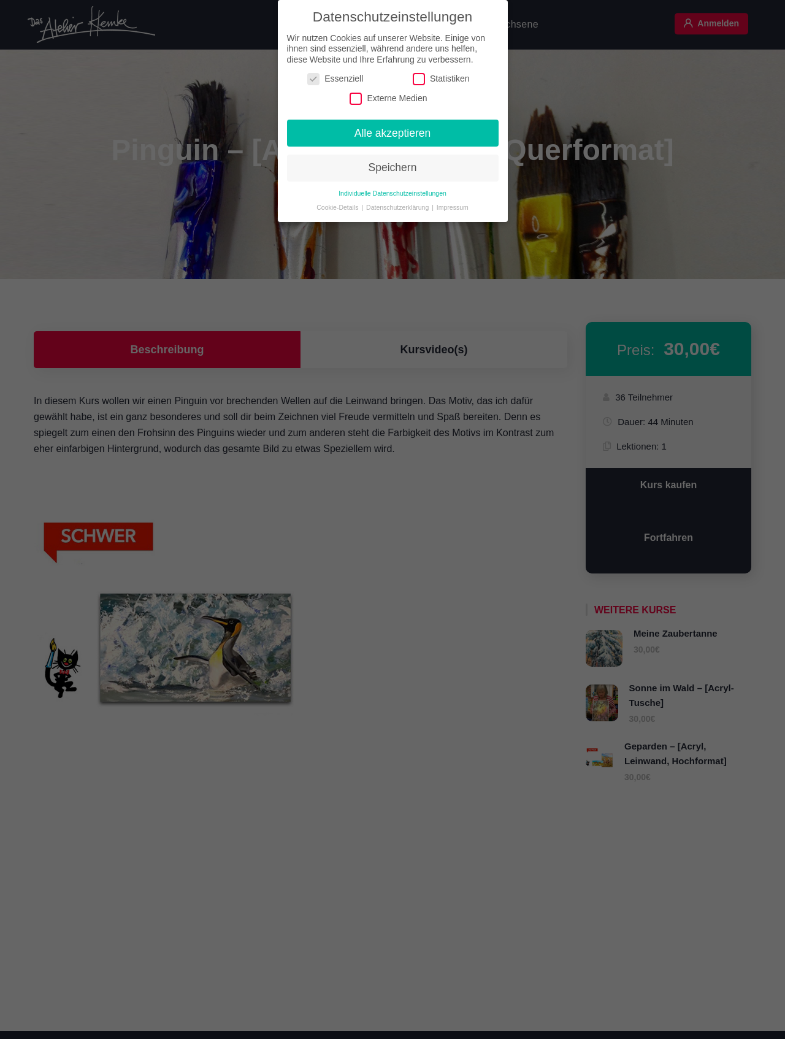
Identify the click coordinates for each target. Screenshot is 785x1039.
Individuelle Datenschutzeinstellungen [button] (392, 189)
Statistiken (441, 75)
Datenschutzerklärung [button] (398, 203)
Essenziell (335, 75)
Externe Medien (388, 95)
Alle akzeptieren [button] (392, 129)
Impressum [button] (453, 203)
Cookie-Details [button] (338, 203)
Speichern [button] (393, 164)
